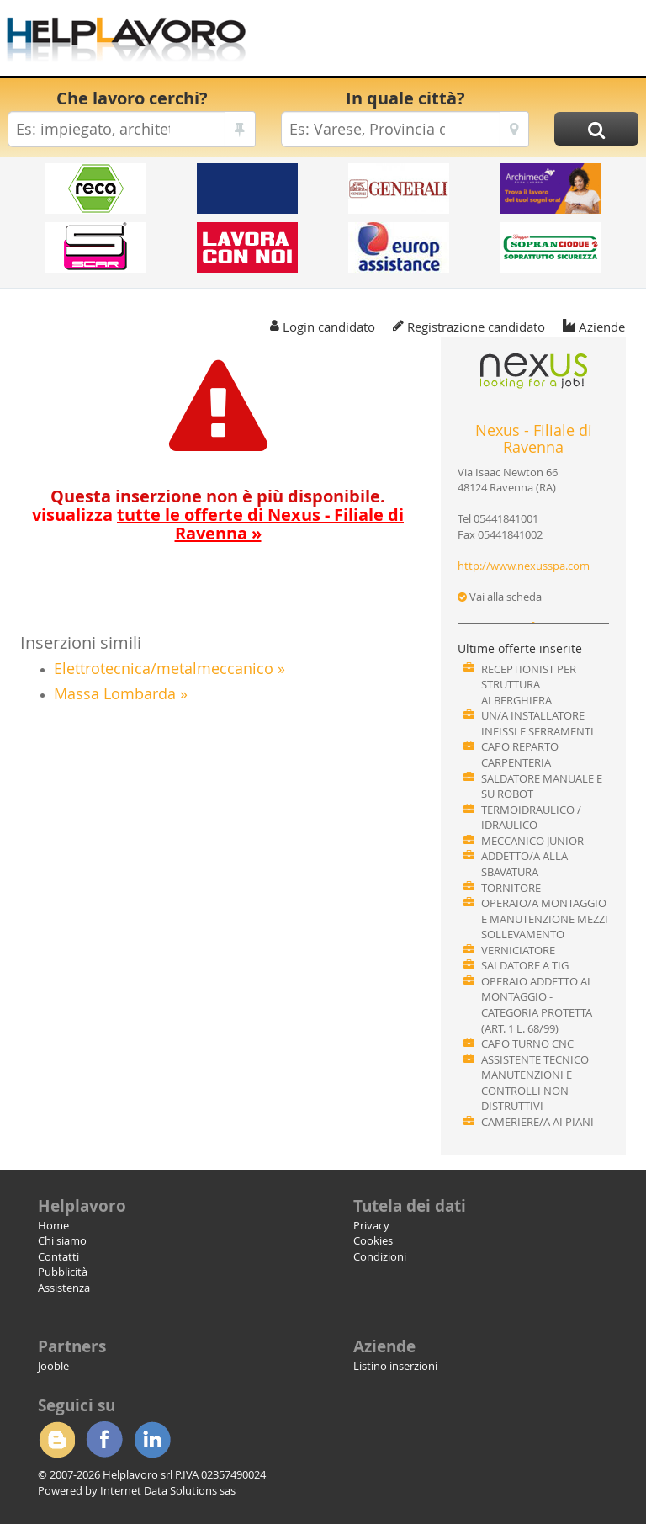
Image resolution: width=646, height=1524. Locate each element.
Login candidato (329, 326)
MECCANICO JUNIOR (532, 840)
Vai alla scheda (500, 596)
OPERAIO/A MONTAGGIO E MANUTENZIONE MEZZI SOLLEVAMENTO (544, 918)
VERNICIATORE (518, 950)
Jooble (53, 1365)
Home (53, 1225)
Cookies (373, 1240)
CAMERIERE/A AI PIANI (537, 1121)
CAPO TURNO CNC (527, 1043)
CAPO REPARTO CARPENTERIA (520, 754)
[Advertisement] (445, 42)
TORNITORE (511, 887)
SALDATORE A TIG (525, 965)
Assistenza (64, 1287)
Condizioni (379, 1256)
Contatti (58, 1256)
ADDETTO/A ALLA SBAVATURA (524, 863)
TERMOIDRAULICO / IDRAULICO (531, 817)
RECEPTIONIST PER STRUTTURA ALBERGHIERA (528, 684)
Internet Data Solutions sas (168, 1490)
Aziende (602, 326)
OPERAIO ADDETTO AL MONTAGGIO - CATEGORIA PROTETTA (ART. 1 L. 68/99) (537, 1005)
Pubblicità (62, 1271)
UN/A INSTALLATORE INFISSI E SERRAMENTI (537, 723)
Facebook (104, 1439)
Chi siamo (62, 1240)
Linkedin (152, 1439)
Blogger (56, 1439)
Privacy (371, 1225)
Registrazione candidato (476, 326)
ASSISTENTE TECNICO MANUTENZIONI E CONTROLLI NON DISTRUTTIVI (535, 1083)
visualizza (218, 523)
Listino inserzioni (395, 1365)
